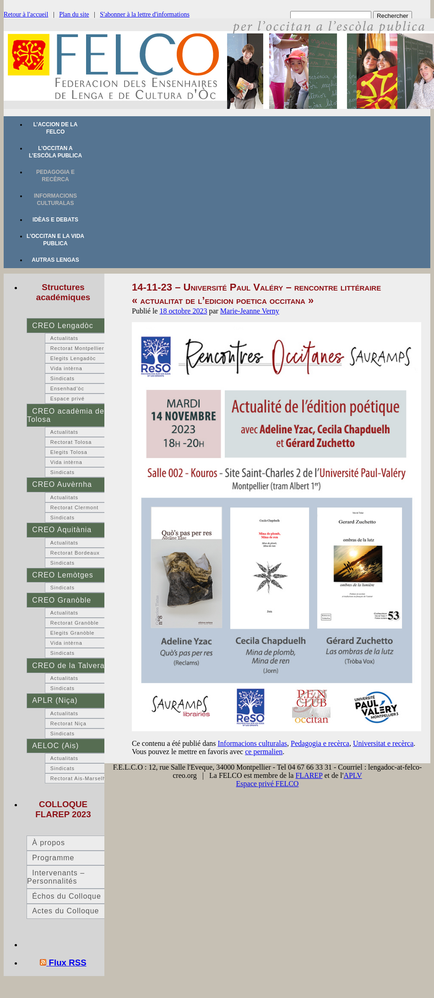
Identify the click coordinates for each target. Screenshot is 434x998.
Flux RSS (68, 962)
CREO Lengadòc (62, 325)
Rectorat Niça (68, 723)
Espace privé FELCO (267, 784)
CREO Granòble (61, 600)
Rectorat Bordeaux (75, 553)
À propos (48, 843)
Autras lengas (55, 260)
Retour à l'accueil (26, 14)
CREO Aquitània (62, 530)
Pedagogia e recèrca (55, 176)
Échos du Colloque (66, 896)
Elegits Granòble (72, 633)
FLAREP (308, 775)
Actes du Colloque (65, 911)
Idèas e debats (55, 219)
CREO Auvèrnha (62, 484)
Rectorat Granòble (74, 623)
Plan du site (74, 14)
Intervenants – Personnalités (56, 877)
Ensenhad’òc (67, 388)
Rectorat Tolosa (71, 442)
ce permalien (263, 751)
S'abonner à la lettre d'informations (145, 14)
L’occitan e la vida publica (55, 240)
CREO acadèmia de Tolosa (65, 415)
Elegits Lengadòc (73, 358)
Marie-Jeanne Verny (249, 311)
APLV (352, 775)
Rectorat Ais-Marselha (79, 778)
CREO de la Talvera (68, 665)
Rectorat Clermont (74, 507)
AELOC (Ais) (55, 746)
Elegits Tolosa (68, 452)
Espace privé (67, 398)
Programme (53, 858)
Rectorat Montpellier (77, 348)
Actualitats (64, 338)
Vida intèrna (66, 368)
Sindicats (62, 378)
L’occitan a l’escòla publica (55, 152)
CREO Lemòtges (62, 575)
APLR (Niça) (54, 700)
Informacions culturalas (55, 199)
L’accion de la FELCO (55, 128)
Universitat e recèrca (383, 743)
